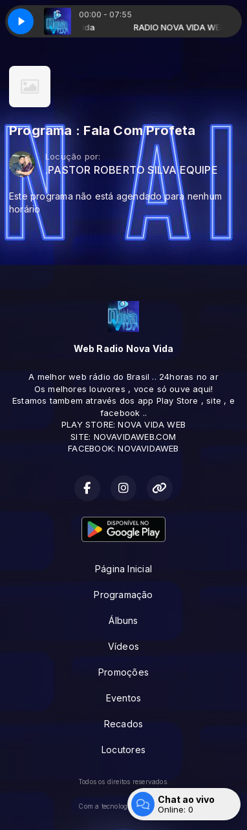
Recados (123, 723)
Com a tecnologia (123, 806)
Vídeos (123, 646)
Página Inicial (123, 568)
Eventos (123, 697)
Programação (123, 594)
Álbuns (123, 620)
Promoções (123, 672)
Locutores (123, 749)
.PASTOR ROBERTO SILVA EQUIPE (131, 170)
